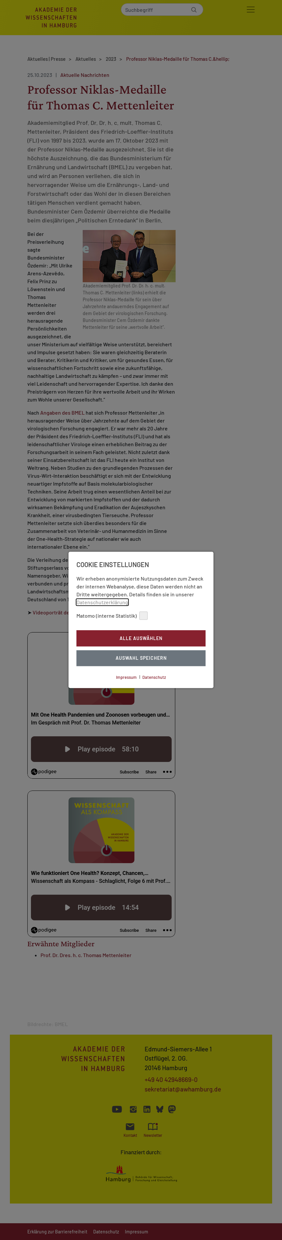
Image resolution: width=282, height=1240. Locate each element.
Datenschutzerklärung (102, 602)
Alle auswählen (141, 638)
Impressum (126, 677)
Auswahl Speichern (141, 658)
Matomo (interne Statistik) (112, 615)
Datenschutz (154, 677)
